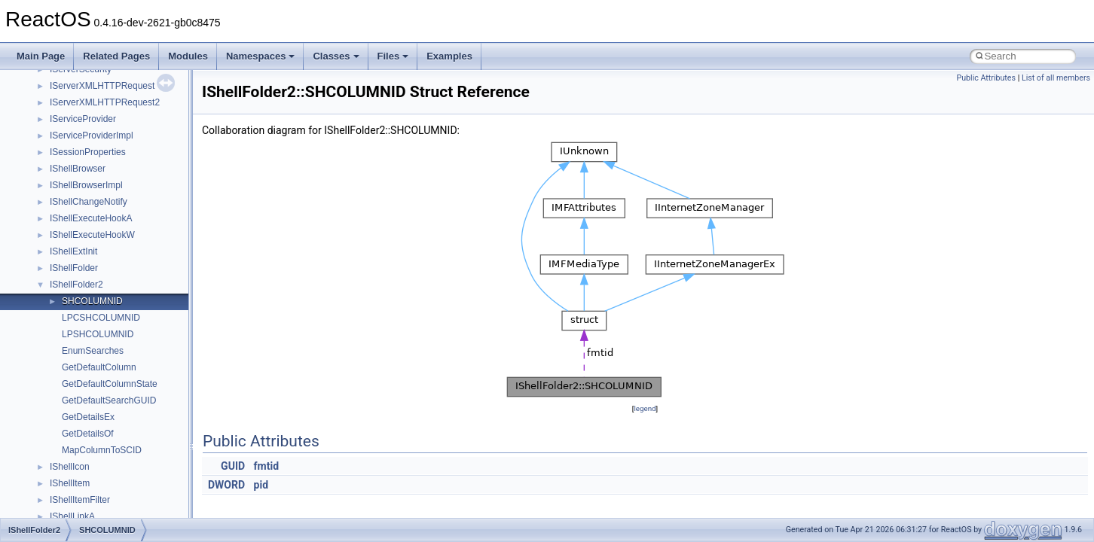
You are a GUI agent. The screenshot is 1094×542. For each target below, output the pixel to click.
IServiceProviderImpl (91, 135)
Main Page (41, 56)
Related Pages (116, 56)
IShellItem (70, 483)
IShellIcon (70, 466)
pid (261, 485)
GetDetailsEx (88, 417)
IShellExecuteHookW (92, 235)
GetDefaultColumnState (109, 384)
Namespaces (260, 56)
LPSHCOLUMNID (97, 334)
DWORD (226, 485)
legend (644, 408)
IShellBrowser (77, 168)
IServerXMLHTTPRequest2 (105, 102)
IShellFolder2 (76, 284)
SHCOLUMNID (92, 301)
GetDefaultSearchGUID (109, 400)
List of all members (1056, 78)
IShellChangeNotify (88, 201)
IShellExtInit (73, 251)
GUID (233, 466)
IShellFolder (74, 268)
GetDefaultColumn (99, 367)
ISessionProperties (88, 152)
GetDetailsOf (88, 433)
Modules (188, 56)
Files (393, 56)
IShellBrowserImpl (86, 185)
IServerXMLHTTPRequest (102, 86)
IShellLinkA (72, 516)
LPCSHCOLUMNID (101, 317)
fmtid (266, 466)
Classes (336, 56)
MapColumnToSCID (102, 450)
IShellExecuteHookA (91, 218)
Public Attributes (986, 78)
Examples (449, 56)
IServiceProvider (83, 119)
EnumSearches (93, 351)
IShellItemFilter (80, 500)
